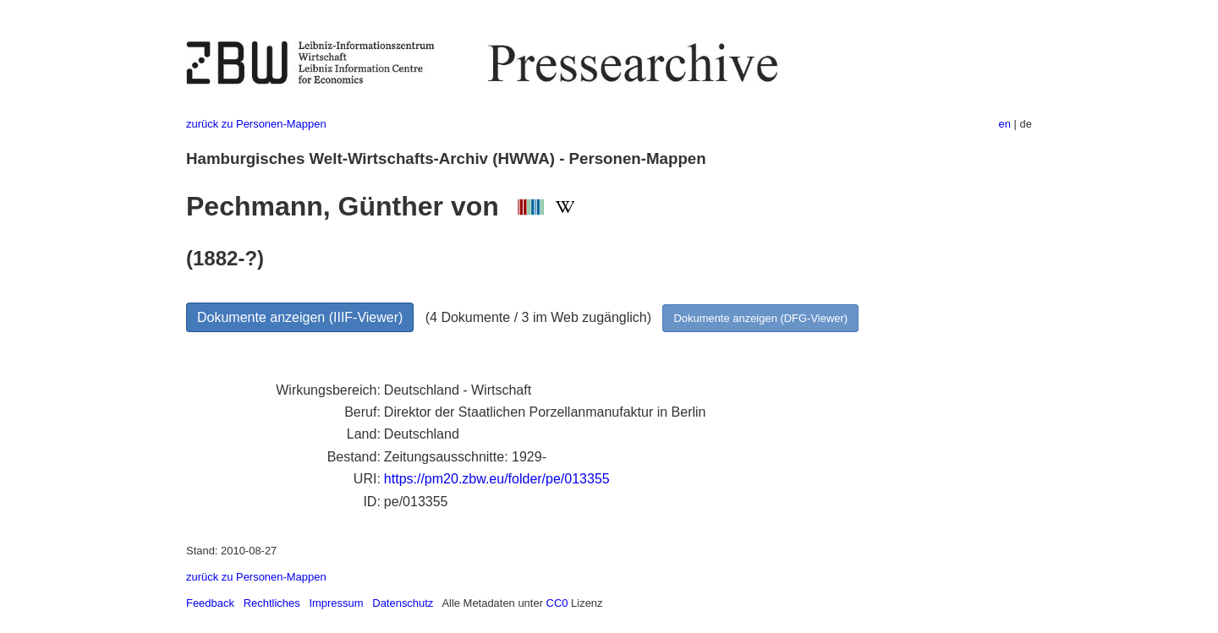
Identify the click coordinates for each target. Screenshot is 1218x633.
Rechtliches (272, 603)
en (1005, 123)
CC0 (557, 603)
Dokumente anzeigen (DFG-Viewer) (760, 318)
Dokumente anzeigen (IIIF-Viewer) (300, 317)
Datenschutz (402, 603)
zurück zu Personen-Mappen (256, 123)
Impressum (336, 603)
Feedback (210, 603)
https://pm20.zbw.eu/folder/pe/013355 (497, 479)
